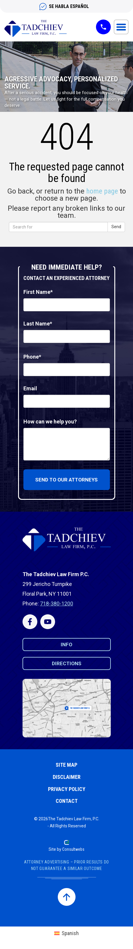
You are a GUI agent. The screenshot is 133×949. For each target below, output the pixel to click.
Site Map (66, 765)
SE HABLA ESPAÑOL (69, 6)
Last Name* (37, 323)
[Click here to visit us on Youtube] (47, 621)
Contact (67, 801)
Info (66, 644)
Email (30, 388)
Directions (66, 663)
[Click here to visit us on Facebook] (30, 621)
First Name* (38, 292)
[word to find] (66, 227)
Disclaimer (67, 777)
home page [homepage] (102, 191)
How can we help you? (50, 421)
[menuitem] (66, 933)
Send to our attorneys (66, 480)
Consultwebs (73, 849)
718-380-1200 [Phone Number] (56, 603)
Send (116, 226)
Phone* (32, 357)
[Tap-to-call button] (103, 27)
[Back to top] (67, 897)
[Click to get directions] (67, 708)
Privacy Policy (66, 789)
